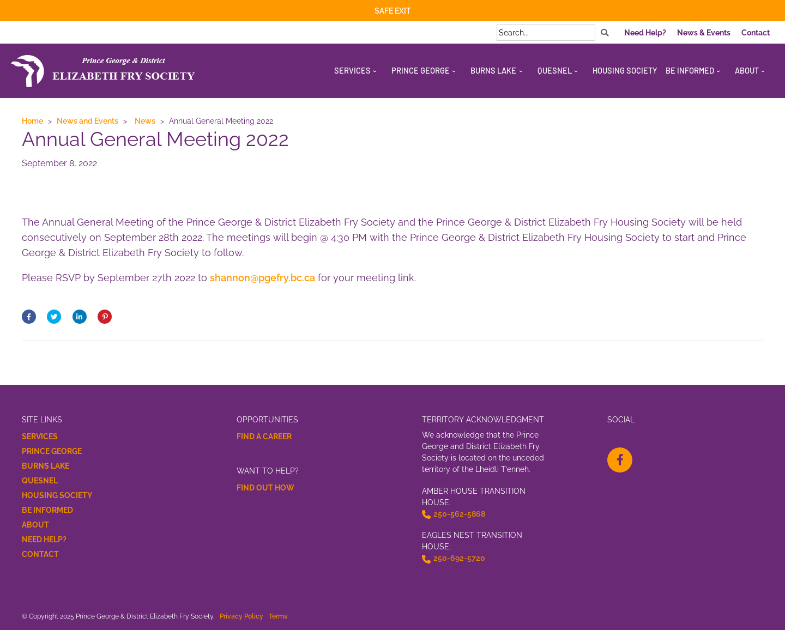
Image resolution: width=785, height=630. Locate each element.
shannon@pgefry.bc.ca (262, 277)
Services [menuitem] (352, 70)
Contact (40, 554)
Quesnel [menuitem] (555, 70)
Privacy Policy (241, 616)
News (145, 120)
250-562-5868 (459, 514)
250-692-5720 (459, 558)
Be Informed (47, 510)
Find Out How (265, 487)
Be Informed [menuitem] (690, 70)
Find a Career (264, 436)
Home (32, 120)
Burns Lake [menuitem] (493, 70)
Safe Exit (393, 11)
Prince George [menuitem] (420, 70)
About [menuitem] (747, 70)
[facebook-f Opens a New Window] (619, 459)
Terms (278, 616)
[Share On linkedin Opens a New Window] (80, 317)
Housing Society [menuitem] (625, 70)
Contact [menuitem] (755, 32)
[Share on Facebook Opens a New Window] (29, 317)
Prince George (52, 451)
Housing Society (57, 495)
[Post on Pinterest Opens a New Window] (105, 317)
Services (40, 436)
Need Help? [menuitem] (645, 32)
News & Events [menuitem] (703, 32)
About (35, 524)
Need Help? (44, 539)
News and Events (87, 120)
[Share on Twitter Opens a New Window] (54, 317)
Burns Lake (45, 466)
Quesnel (40, 480)
